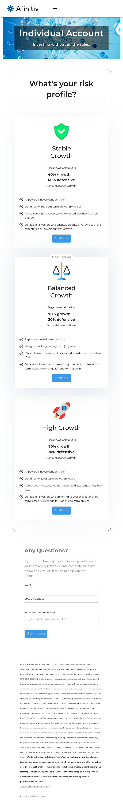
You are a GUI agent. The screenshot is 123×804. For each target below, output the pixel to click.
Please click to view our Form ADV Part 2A (76, 713)
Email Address (34, 599)
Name (28, 585)
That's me (61, 238)
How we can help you (40, 612)
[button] (55, 8)
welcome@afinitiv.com (76, 718)
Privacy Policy (26, 718)
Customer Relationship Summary (34, 786)
